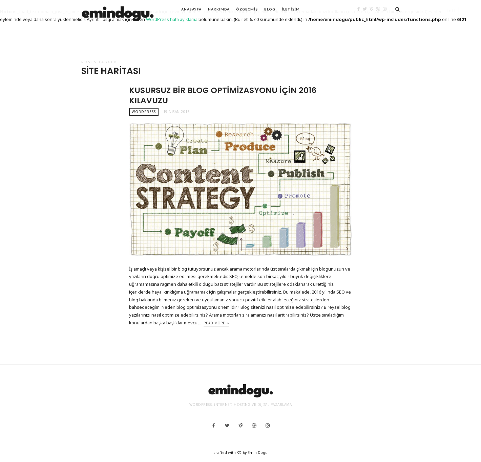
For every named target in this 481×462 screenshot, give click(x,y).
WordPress (144, 111)
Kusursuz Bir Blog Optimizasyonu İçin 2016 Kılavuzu (222, 95)
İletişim (291, 9)
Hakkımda (219, 9)
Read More (214, 323)
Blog (269, 9)
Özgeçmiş (247, 9)
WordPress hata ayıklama (171, 19)
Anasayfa (191, 9)
